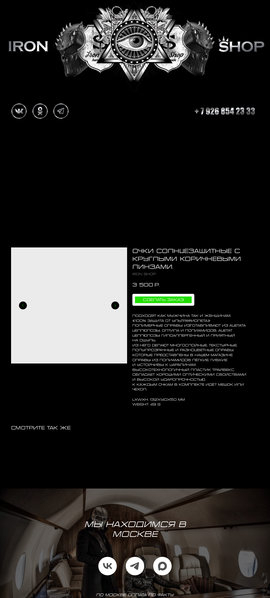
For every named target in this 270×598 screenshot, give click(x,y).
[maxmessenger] (162, 566)
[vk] (107, 566)
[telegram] (135, 566)
